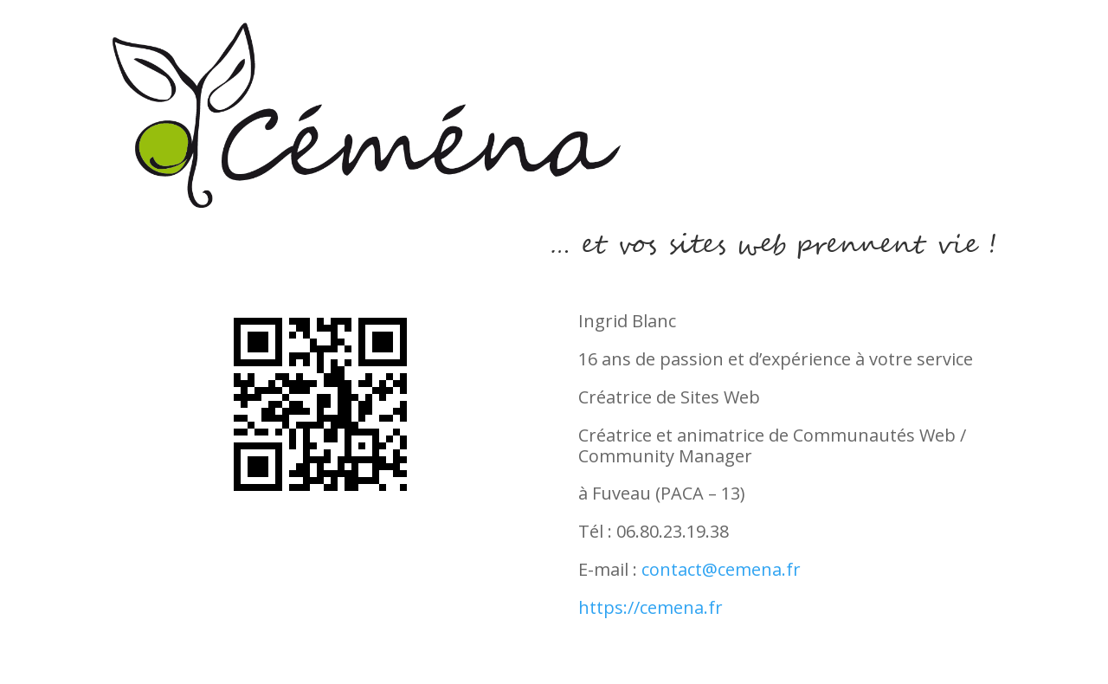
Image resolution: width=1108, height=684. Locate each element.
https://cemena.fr (650, 607)
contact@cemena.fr (721, 569)
